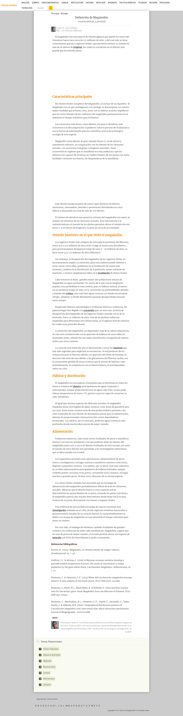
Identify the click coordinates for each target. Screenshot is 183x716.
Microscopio (48, 678)
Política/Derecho (127, 3)
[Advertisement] (91, 73)
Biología (25, 3)
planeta (77, 386)
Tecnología (27, 8)
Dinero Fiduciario (50, 649)
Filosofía (142, 3)
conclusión (88, 310)
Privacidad (140, 710)
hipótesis (118, 348)
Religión (153, 3)
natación (56, 537)
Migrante (47, 661)
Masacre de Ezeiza (51, 655)
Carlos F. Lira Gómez (66, 28)
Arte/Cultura (77, 3)
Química (35, 3)
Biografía (112, 3)
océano (69, 293)
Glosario (47, 684)
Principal (55, 13)
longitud (77, 47)
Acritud (46, 673)
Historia (90, 3)
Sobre (147, 710)
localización (104, 273)
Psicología (165, 3)
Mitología (100, 3)
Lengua (65, 3)
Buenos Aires (49, 667)
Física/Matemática (50, 3)
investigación (59, 510)
